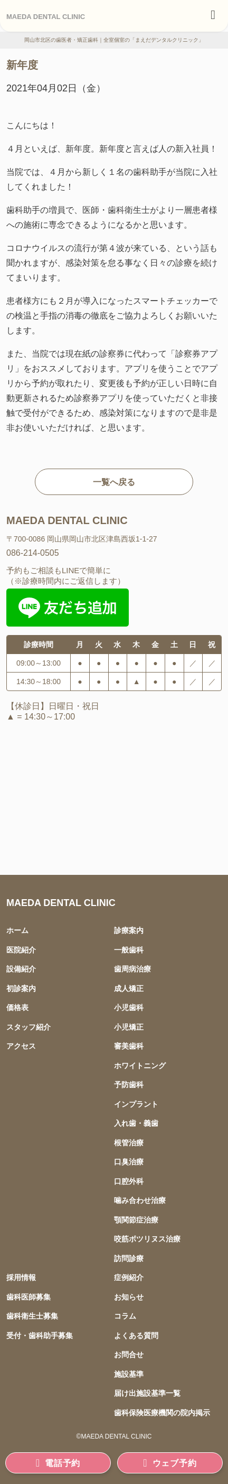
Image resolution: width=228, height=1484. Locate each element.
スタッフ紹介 (28, 1026)
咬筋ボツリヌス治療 (147, 1238)
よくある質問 (136, 1335)
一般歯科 (129, 949)
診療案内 (129, 930)
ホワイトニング (140, 1065)
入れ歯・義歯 (136, 1122)
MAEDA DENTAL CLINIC (45, 16)
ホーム (17, 930)
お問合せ (129, 1354)
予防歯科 (129, 1084)
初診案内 (21, 988)
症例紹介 (129, 1277)
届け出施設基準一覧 (147, 1392)
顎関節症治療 (136, 1219)
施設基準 (129, 1373)
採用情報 (21, 1277)
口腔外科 (129, 1181)
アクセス (21, 1045)
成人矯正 (129, 988)
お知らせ (129, 1296)
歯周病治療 (132, 968)
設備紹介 (21, 968)
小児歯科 (129, 1007)
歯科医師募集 (28, 1296)
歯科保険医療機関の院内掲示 (162, 1412)
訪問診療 (129, 1258)
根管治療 (129, 1142)
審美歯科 (129, 1045)
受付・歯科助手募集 (39, 1335)
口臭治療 (129, 1161)
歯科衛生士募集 (32, 1315)
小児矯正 (129, 1026)
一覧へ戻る (114, 482)
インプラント (136, 1103)
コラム (125, 1315)
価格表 (17, 1007)
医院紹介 (21, 949)
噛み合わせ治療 (140, 1200)
